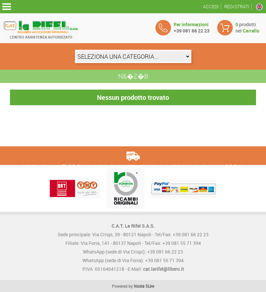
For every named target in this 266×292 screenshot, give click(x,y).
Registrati (236, 6)
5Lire (149, 286)
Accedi (211, 6)
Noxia (139, 286)
